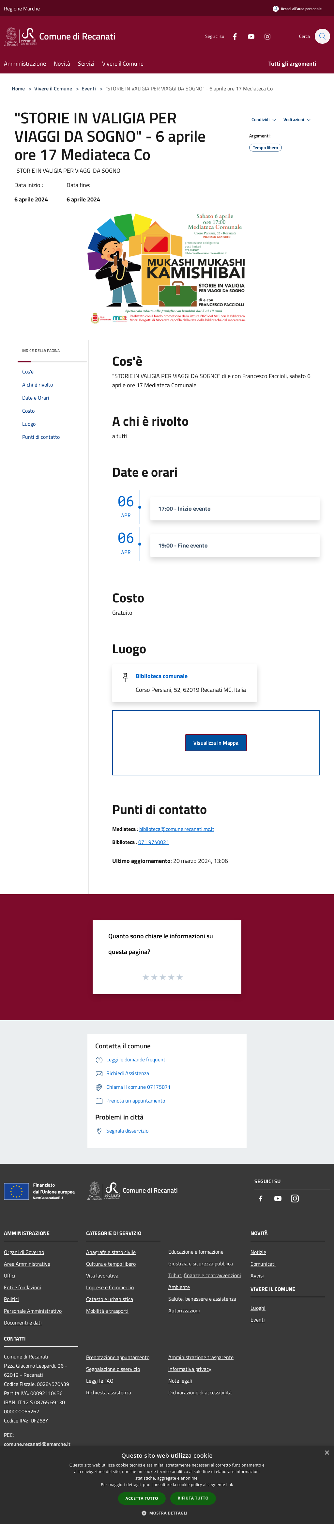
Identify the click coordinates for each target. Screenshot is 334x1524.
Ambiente (179, 1287)
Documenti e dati (23, 1322)
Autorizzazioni (184, 1310)
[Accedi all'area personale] (297, 8)
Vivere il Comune (53, 88)
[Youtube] (247, 36)
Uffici (9, 1275)
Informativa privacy (189, 1369)
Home (18, 88)
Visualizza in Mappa (215, 743)
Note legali (180, 1381)
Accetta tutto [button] (142, 1498)
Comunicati (263, 1264)
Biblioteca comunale (162, 676)
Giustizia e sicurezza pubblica (200, 1263)
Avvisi (257, 1275)
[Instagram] (264, 36)
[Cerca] (322, 36)
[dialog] (167, 1485)
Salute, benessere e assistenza (202, 1299)
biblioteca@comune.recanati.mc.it (176, 829)
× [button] (326, 1453)
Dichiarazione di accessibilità (200, 1392)
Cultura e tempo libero (111, 1264)
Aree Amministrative (27, 1264)
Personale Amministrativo (33, 1311)
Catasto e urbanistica (109, 1299)
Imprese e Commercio (110, 1287)
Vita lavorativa (102, 1275)
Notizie (258, 1252)
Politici (11, 1299)
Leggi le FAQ (100, 1381)
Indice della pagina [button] (41, 350)
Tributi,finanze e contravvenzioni (204, 1275)
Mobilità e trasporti (107, 1311)
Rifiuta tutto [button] (193, 1498)
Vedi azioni (298, 120)
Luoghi (258, 1308)
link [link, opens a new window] (229, 1484)
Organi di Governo (24, 1252)
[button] (167, 1513)
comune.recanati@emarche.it (37, 1444)
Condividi (264, 120)
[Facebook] (231, 36)
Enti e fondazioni (22, 1287)
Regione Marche (22, 8)
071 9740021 (153, 842)
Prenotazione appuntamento (117, 1357)
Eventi (89, 88)
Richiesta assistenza (108, 1392)
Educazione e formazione (195, 1252)
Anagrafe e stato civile (111, 1252)
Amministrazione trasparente (201, 1357)
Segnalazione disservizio (113, 1369)
